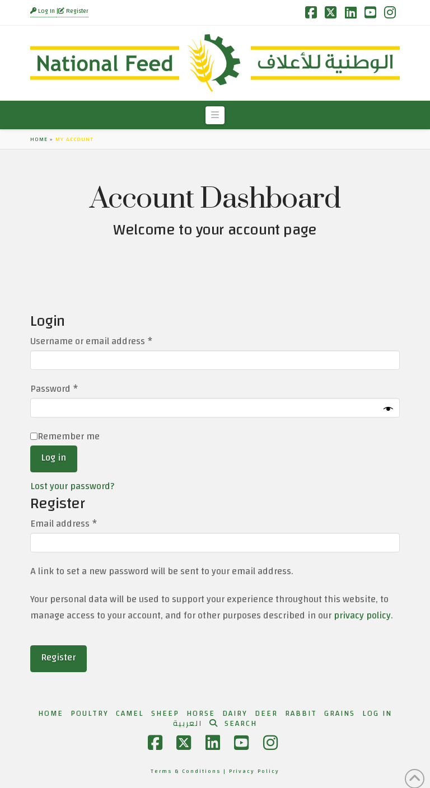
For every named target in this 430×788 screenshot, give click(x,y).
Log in (53, 457)
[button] (215, 115)
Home (39, 139)
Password (72, 389)
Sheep (165, 714)
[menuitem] (187, 724)
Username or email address (110, 342)
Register (73, 11)
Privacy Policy (254, 771)
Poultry (90, 714)
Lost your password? (72, 486)
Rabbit (301, 714)
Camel (130, 714)
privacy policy (362, 615)
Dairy (234, 714)
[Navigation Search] (232, 724)
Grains (339, 714)
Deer (266, 714)
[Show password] (388, 409)
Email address (82, 524)
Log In (43, 11)
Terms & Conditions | (190, 771)
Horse (200, 714)
